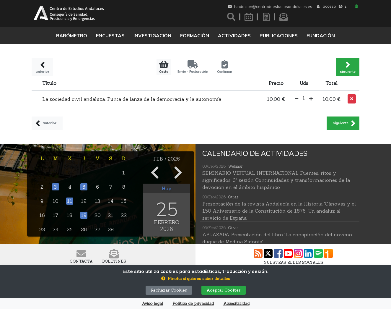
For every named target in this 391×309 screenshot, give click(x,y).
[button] (296, 98)
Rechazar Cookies (169, 290)
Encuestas (110, 35)
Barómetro (71, 35)
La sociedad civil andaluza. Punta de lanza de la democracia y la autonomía (131, 99)
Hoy (167, 188)
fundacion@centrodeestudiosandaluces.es (273, 7)
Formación (194, 35)
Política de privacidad (193, 303)
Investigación (152, 35)
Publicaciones (279, 35)
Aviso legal (152, 303)
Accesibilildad (236, 303)
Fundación (321, 35)
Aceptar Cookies (223, 290)
